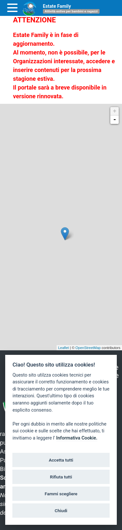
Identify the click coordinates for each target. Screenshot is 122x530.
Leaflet (63, 348)
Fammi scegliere (61, 493)
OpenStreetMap (88, 348)
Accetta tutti (61, 460)
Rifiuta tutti (61, 476)
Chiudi (61, 510)
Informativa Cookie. (77, 438)
